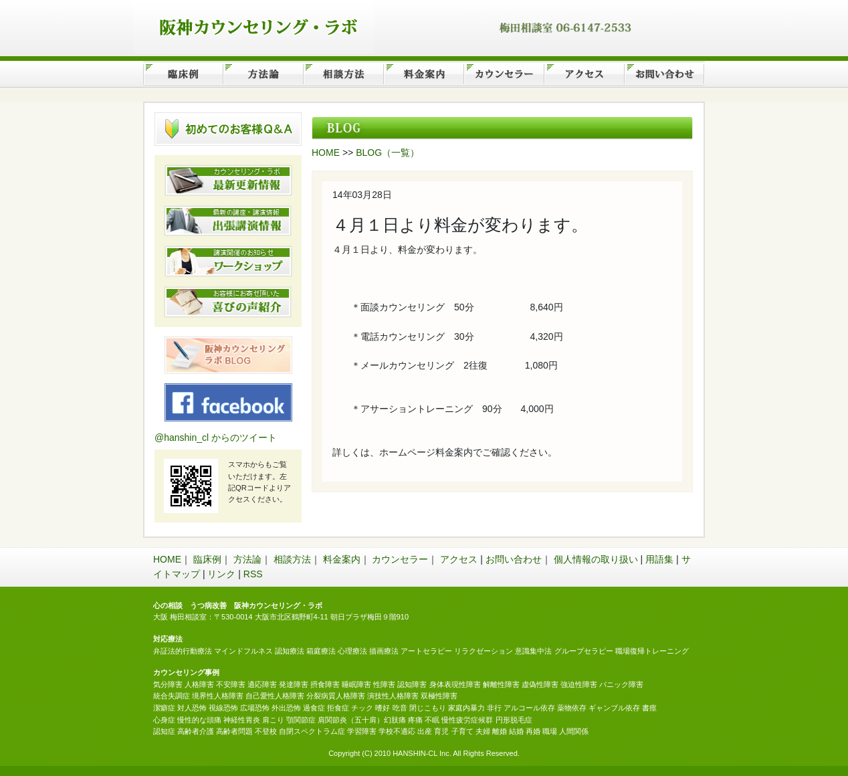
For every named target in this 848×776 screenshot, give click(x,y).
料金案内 (341, 559)
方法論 (247, 559)
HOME (326, 152)
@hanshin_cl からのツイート (215, 437)
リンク (221, 574)
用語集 (659, 559)
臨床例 (207, 559)
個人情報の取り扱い (596, 559)
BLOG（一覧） (387, 152)
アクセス (459, 559)
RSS (253, 574)
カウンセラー (400, 559)
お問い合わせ (514, 559)
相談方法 (292, 559)
